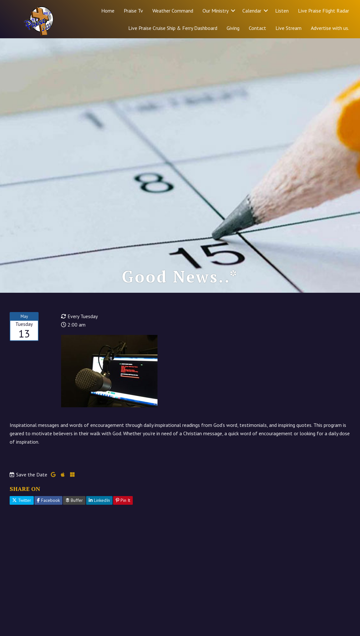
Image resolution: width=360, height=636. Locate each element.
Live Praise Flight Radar (323, 10)
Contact (257, 28)
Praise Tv (133, 10)
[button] (233, 10)
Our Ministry (216, 10)
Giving (233, 28)
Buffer (74, 500)
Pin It (123, 500)
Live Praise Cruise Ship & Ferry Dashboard (172, 28)
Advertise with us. (330, 28)
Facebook (48, 500)
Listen (282, 10)
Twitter (21, 500)
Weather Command (172, 10)
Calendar (251, 10)
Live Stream (288, 28)
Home (107, 10)
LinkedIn (99, 500)
